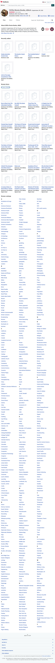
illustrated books (23, 347)
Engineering (4, 569)
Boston (3, 298)
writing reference (41, 622)
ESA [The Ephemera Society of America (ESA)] (24, 15)
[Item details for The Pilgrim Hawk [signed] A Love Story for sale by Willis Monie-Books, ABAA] (21, 181)
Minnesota (21, 551)
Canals (3, 342)
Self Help (39, 398)
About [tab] (10, 20)
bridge (2, 310)
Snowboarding (40, 432)
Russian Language (41, 372)
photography (40, 273)
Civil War (3, 407)
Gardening (21, 247)
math (20, 514)
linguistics (21, 470)
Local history (22, 479)
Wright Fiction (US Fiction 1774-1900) (45, 618)
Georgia (21, 266)
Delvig (2, 520)
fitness (20, 208)
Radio (38, 324)
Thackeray (39, 514)
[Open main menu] (3, 5)
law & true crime (23, 456)
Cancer (3, 345)
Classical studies (5, 409)
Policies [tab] (18, 20)
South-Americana (41, 456)
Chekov (3, 375)
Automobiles (4, 261)
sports (38, 470)
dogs (2, 534)
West (38, 576)
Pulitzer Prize (40, 314)
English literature (5, 574)
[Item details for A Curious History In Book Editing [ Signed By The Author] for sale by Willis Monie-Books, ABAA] (7, 181)
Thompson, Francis (41, 518)
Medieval (21, 523)
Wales (38, 562)
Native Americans (23, 588)
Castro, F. (3, 351)
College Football (5, 435)
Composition (4, 449)
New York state (23, 615)
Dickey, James (4, 525)
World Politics (40, 608)
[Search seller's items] (39, 20)
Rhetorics (39, 347)
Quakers (39, 319)
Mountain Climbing (24, 574)
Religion (39, 335)
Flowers (21, 213)
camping (3, 333)
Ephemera (3, 581)
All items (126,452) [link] (5, 87)
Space (38, 463)
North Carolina (22, 620)
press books (40, 305)
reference (39, 333)
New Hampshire (23, 608)
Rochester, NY (40, 351)
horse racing (22, 321)
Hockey (21, 314)
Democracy (4, 523)
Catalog (3, 354)
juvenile (21, 414)
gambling (21, 243)
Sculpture (39, 393)
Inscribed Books (23, 363)
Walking (39, 564)
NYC (38, 203)
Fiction (3, 627)
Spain (38, 465)
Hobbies (21, 310)
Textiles (39, 511)
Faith (2, 606)
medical (21, 518)
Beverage (3, 275)
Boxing (3, 305)
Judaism (21, 407)
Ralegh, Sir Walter (41, 328)
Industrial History (23, 361)
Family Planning (5, 611)
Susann (39, 481)
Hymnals (21, 338)
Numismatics (22, 629)
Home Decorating (23, 319)
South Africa (40, 444)
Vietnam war (40, 553)
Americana (3, 215)
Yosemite (39, 626)
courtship (3, 479)
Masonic (21, 509)
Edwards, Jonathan (6, 567)
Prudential (39, 310)
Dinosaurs (3, 527)
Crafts (2, 486)
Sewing (39, 400)
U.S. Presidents (41, 539)
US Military (40, 544)
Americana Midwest (6, 217)
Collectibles (4, 430)
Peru (38, 261)
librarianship (22, 463)
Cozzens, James (5, 483)
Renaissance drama (42, 342)
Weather (39, 574)
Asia (2, 252)
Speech (39, 467)
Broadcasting (4, 317)
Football (21, 220)
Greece (20, 280)
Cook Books (4, 467)
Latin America (22, 451)
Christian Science (5, 395)
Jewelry (21, 398)
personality (40, 259)
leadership (21, 458)
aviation (3, 264)
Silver (38, 416)
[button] (29, 16)
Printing (39, 307)
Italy (20, 384)
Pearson (39, 252)
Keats (20, 421)
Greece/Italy (22, 282)
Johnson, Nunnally (23, 400)
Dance (2, 504)
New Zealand (22, 618)
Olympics (39, 224)
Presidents (39, 303)
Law (20, 453)
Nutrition (39, 199)
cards (2, 347)
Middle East (22, 541)
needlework (22, 599)
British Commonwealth (7, 312)
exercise (3, 592)
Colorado (3, 442)
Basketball (3, 270)
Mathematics (22, 516)
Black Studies (4, 289)
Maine (20, 497)
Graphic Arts (22, 277)
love (20, 486)
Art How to (4, 247)
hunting (21, 335)
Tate (38, 495)
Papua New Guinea (41, 247)
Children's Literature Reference (9, 386)
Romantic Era (40, 358)
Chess (2, 382)
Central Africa (4, 365)
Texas (38, 509)
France (20, 226)
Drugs (2, 548)
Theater (39, 516)
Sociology (39, 437)
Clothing (3, 416)
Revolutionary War (41, 345)
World (38, 604)
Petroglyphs (40, 264)
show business (40, 412)
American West (5, 213)
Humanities (22, 328)
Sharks (38, 405)
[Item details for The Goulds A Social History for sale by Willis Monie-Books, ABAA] (21, 48)
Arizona (3, 243)
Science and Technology (43, 384)
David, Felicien (4, 509)
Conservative (4, 465)
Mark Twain (22, 504)
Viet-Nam (39, 551)
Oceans (39, 220)
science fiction (40, 386)
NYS (38, 206)
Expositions (4, 599)
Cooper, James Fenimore (7, 470)
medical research (23, 520)
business (3, 326)
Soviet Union (40, 460)
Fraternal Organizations (25, 229)
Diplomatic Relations (6, 532)
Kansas (21, 419)
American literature (6, 206)
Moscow (21, 567)
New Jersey (22, 611)
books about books (6, 296)
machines (21, 490)
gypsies (21, 291)
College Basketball (6, 432)
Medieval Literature (24, 525)
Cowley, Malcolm (5, 481)
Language (21, 446)
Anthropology (4, 231)
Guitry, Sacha (22, 284)
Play (38, 277)
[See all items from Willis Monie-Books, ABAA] (42, 16)
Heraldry (21, 301)
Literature (21, 476)
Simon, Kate (40, 419)
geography (21, 261)
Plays (38, 280)
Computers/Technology (7, 453)
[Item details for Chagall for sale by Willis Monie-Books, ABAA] (48, 47)
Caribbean (3, 349)
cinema (3, 402)
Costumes (3, 474)
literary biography (23, 472)
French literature (23, 236)
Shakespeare (40, 402)
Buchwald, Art (4, 324)
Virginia (39, 555)
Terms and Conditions (46, 656)
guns (20, 287)
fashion (3, 620)
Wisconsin (39, 597)
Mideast (21, 544)
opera (38, 226)
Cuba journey (4, 500)
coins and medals (5, 423)
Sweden (39, 483)
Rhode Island (40, 349)
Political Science (41, 284)
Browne (3, 319)
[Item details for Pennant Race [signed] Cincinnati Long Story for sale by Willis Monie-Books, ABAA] (7, 119)
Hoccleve (21, 312)
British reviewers (5, 314)
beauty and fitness (5, 273)
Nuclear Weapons (23, 627)
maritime (21, 502)
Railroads (39, 326)
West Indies (40, 578)
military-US (22, 548)
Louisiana (21, 483)
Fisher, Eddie (22, 203)
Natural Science (23, 592)
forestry (21, 224)
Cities (2, 405)
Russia (38, 368)
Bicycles (3, 282)
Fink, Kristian (22, 199)
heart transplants (23, 298)
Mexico (21, 534)
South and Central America (43, 449)
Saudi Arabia (40, 382)
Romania (39, 356)
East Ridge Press (5, 555)
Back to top (27, 635)
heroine (21, 303)
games (20, 245)
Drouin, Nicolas (5, 546)
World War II (40, 613)
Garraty (21, 250)
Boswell (3, 301)
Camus (3, 335)
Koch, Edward (22, 432)
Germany (21, 268)
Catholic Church (5, 358)
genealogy (21, 252)
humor (20, 333)
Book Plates (4, 294)
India (20, 356)
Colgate (3, 428)
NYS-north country (42, 208)
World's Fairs (40, 615)
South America (40, 446)
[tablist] (11, 20)
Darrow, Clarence (5, 507)
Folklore (21, 215)
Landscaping (22, 444)
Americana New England (7, 220)
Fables (2, 604)
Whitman (39, 583)
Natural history (23, 590)
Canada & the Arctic (6, 340)
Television (39, 500)
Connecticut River (5, 460)
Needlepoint (22, 597)
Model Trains (22, 560)
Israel (20, 379)
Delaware (3, 516)
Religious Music (41, 338)
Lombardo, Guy (23, 481)
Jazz (20, 395)
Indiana (21, 358)
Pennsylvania (40, 254)
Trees (38, 532)
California (3, 331)
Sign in (48, 2)
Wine (38, 592)
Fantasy (3, 613)
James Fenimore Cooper (25, 389)
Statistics (39, 474)
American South (5, 210)
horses (20, 324)
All (2, 203)
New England (22, 604)
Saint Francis (40, 379)
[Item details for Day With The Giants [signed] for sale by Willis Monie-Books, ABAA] (21, 98)
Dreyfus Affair (4, 544)
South (38, 439)
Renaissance (40, 340)
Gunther (21, 289)
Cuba (2, 497)
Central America (5, 368)
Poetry (38, 282)
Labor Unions (22, 442)
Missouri (21, 557)
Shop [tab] (4, 20)
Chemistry (3, 377)
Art (2, 245)
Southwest (39, 458)
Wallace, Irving (40, 567)
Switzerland (40, 490)
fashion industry (5, 622)
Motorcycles (22, 571)
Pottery (39, 296)
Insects (20, 365)
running (39, 365)
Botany (3, 303)
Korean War (22, 437)
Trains (38, 525)
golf (20, 275)
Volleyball (39, 557)
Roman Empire (40, 354)
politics (39, 287)
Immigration (22, 351)
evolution (3, 590)
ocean (38, 215)
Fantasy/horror (5, 615)
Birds (2, 287)
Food (20, 217)
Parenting (39, 250)
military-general (23, 546)
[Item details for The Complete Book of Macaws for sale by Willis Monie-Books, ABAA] (34, 48)
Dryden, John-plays (6, 551)
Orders (38, 229)
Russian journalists (41, 370)
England (3, 571)
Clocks (2, 414)
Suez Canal (40, 479)
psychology (40, 312)
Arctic (2, 240)
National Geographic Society (26, 585)
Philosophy (40, 270)
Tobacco (39, 520)
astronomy (4, 254)
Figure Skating (4, 629)
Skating (39, 421)
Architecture (4, 238)
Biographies (4, 284)
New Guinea (22, 606)
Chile (2, 389)
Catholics (3, 361)
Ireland (21, 375)
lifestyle (21, 467)
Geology (21, 264)
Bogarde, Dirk (4, 291)
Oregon (39, 231)
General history (23, 257)
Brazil (2, 307)
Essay (2, 585)
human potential (23, 326)
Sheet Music (40, 409)
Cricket (3, 488)
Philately (39, 266)
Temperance (40, 502)
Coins (2, 421)
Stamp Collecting (41, 472)
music (20, 578)
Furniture (21, 238)
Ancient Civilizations (6, 224)
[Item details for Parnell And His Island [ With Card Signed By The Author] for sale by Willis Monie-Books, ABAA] (34, 119)
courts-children (5, 476)
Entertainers (4, 576)
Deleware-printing (5, 518)
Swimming (39, 486)
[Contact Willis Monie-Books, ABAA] (51, 16)
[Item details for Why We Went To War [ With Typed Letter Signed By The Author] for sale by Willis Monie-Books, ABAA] (48, 160)
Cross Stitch (4, 495)
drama (2, 539)
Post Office (40, 294)
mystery (21, 581)
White (38, 581)
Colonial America (5, 439)
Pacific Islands (40, 238)
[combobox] (29, 5)
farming (3, 618)
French (20, 231)
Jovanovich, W (22, 405)
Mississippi (21, 555)
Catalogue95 (4, 356)
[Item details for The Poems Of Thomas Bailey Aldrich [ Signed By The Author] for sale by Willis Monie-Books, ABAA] (21, 119)
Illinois (20, 342)
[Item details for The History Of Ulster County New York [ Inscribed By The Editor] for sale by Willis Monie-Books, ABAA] (7, 139)
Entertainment (4, 578)
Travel (38, 530)
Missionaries (22, 553)
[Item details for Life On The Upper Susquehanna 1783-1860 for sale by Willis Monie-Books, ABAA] (7, 69)
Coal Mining (4, 419)
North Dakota (22, 622)
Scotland (39, 389)
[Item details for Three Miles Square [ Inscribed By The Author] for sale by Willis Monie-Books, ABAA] (48, 139)
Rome (38, 361)
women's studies (41, 599)
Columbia (3, 444)
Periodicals (39, 257)
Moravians (21, 562)
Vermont (39, 548)
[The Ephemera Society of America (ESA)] (47, 31)
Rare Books (40, 331)
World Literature (41, 606)
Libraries (21, 465)
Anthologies (4, 229)
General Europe (23, 254)
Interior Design (22, 368)
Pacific (38, 236)
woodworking (40, 601)
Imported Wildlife (23, 354)
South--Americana (41, 453)
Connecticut (4, 458)
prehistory (39, 301)
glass (20, 270)
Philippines (40, 268)
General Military (23, 259)
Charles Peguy (4, 372)
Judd (20, 409)
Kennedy (21, 426)
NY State (39, 201)
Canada (3, 338)
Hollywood (22, 317)
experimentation (5, 597)
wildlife (39, 588)
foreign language (23, 222)
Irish (20, 377)
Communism (4, 446)
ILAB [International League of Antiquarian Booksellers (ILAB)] (27, 15)
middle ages (22, 539)
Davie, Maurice (4, 511)
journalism (21, 402)
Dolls (2, 537)
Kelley (20, 423)
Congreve (3, 456)
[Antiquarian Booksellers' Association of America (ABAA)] (42, 31)
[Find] (52, 5)
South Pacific (40, 451)
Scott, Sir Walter (41, 391)
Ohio (38, 222)
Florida (21, 210)
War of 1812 (40, 569)
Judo (20, 412)
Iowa (20, 372)
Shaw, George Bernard (42, 407)
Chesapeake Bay (5, 379)
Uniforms (39, 541)
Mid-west (21, 537)
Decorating (4, 514)
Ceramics (3, 370)
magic (20, 495)
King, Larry (22, 430)
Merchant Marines (23, 530)
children (3, 384)
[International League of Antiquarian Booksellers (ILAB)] (52, 31)
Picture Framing (41, 275)
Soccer (38, 435)
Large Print (22, 449)
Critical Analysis (5, 493)
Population (40, 291)
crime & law (4, 490)
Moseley (21, 569)
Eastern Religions (5, 557)
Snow (38, 430)
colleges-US (4, 437)
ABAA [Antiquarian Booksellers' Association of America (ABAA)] (21, 15)
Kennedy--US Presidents (25, 428)
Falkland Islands (5, 608)
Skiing (38, 423)
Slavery (39, 426)
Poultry (39, 298)
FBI (2, 625)
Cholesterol (4, 393)
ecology (3, 560)
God (20, 273)
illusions (21, 345)
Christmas (3, 398)
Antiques (3, 233)
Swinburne (39, 488)
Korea (20, 435)
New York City (22, 613)
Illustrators (22, 349)
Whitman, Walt (41, 585)
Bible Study (4, 277)
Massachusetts (22, 511)
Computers (4, 451)
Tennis (38, 507)
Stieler (38, 476)
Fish (20, 201)
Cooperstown (4, 472)
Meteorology (22, 532)
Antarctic (3, 226)
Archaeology (4, 236)
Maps (20, 500)
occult (38, 213)
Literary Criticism (23, 474)
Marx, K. (21, 507)
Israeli (20, 382)
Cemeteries (4, 363)
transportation (40, 527)
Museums (21, 576)
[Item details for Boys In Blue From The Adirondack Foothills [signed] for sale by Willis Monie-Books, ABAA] (7, 98)
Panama (39, 245)
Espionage (3, 583)
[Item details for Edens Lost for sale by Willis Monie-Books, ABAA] (21, 159)
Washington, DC (41, 571)
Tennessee (39, 504)
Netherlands (22, 601)
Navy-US (21, 595)
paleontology (40, 240)
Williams (39, 590)
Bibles (2, 280)
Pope (38, 289)
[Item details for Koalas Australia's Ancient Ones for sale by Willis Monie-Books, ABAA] (7, 48)
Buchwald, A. (4, 321)
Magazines (21, 493)
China (2, 391)
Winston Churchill (41, 595)
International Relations (25, 370)
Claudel (3, 412)
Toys (38, 523)
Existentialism (4, 595)
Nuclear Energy (23, 625)
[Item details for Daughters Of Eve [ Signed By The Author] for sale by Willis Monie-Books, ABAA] (34, 160)
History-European (23, 307)
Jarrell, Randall (23, 393)
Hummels (21, 331)
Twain (38, 534)
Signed (38, 414)
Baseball (3, 268)
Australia (3, 259)
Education (3, 564)
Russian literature (41, 375)
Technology (40, 497)
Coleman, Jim (4, 426)
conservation (4, 463)
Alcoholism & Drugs (6, 201)
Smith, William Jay (41, 428)
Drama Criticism (5, 541)
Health (20, 296)
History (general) (23, 305)
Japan (20, 391)
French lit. (21, 233)
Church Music (4, 400)
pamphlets (39, 243)
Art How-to (4, 250)
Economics (4, 562)
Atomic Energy (5, 257)
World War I (40, 611)
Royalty (39, 363)
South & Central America (43, 442)
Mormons (21, 564)
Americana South (5, 222)
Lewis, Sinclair (22, 460)
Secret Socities (40, 395)
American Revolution (6, 208)
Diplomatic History (6, 530)
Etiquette (3, 588)
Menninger (21, 527)
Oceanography (40, 217)
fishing (20, 206)
